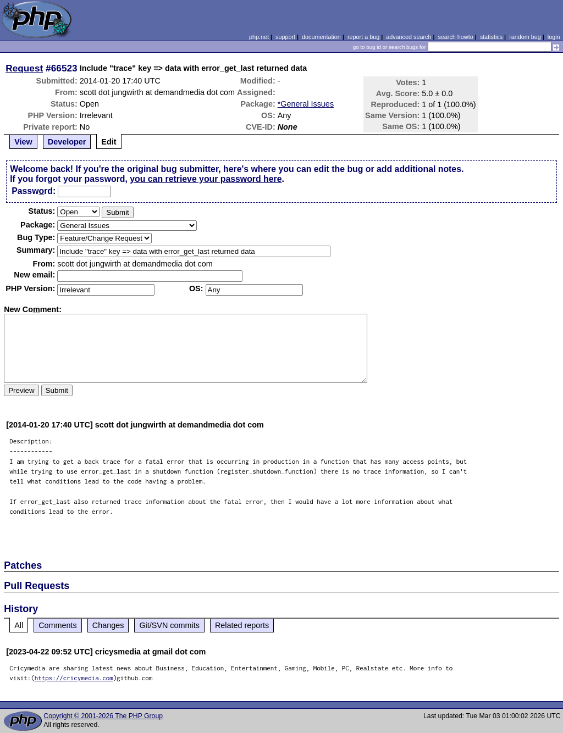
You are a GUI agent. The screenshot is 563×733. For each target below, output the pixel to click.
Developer (67, 141)
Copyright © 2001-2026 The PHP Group (103, 716)
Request (24, 68)
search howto (455, 37)
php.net (259, 37)
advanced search (408, 37)
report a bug (363, 37)
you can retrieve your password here (206, 179)
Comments (57, 625)
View (23, 141)
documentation (321, 37)
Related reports (242, 625)
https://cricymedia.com (74, 677)
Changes (108, 625)
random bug (525, 37)
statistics (491, 37)
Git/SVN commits (169, 625)
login (554, 37)
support (285, 37)
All (18, 625)
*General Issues (306, 103)
